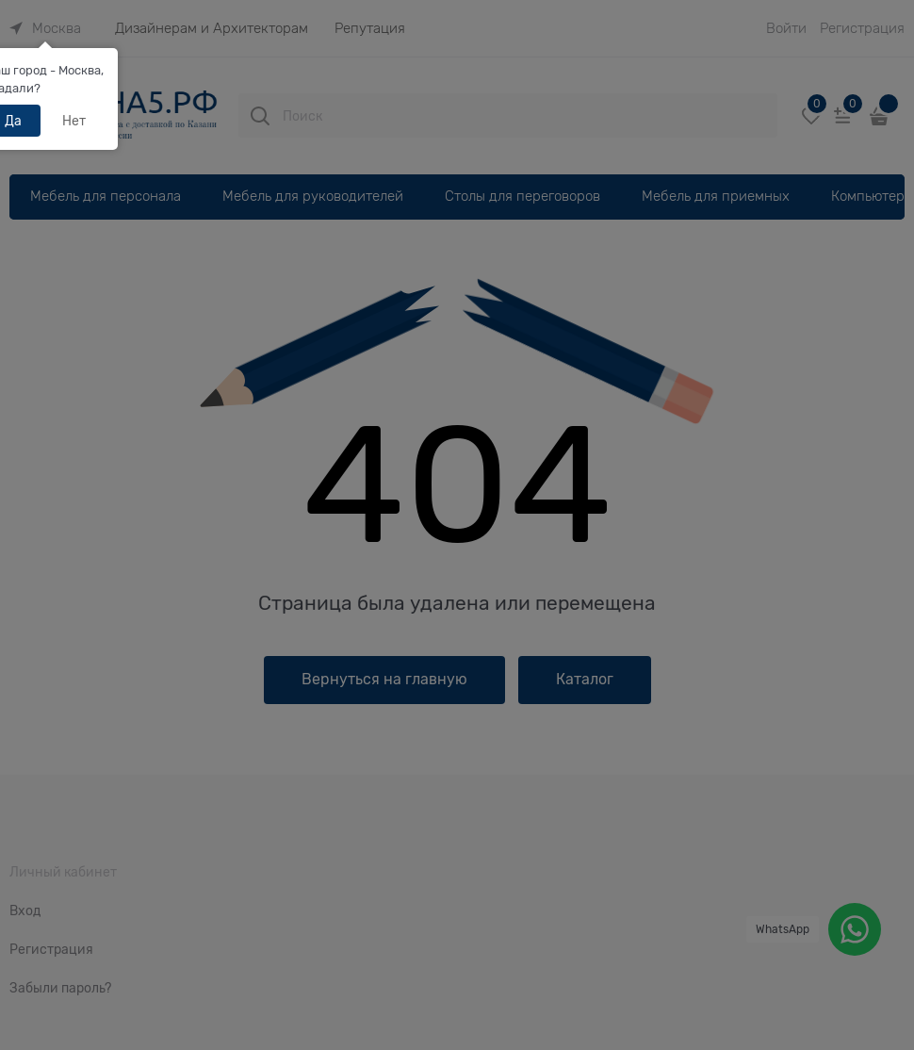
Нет (74, 120)
